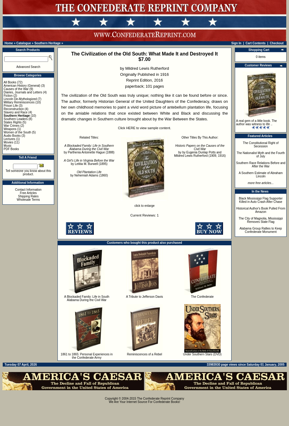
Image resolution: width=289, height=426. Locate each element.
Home (9, 43)
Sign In (236, 43)
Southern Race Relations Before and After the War (260, 164)
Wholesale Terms (28, 199)
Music (7, 145)
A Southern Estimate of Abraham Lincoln (261, 174)
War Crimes (11, 125)
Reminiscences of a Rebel (144, 354)
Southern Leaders (16, 119)
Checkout (277, 43)
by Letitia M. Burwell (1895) (89, 162)
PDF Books (11, 149)
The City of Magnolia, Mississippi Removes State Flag (261, 220)
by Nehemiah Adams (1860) (89, 173)
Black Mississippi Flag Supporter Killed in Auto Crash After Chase (261, 200)
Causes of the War (16, 89)
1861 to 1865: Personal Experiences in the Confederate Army (87, 356)
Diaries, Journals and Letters (23, 92)
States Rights (12, 122)
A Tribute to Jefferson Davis (144, 296)
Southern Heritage (47, 43)
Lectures (9, 139)
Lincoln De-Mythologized (20, 99)
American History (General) (22, 85)
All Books (10, 82)
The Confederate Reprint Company (160, 398)
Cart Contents (256, 43)
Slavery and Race (16, 112)
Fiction (8, 95)
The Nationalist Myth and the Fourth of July (261, 154)
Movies (8, 142)
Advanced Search (28, 67)
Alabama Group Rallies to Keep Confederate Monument (260, 230)
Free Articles (28, 193)
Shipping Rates (28, 196)
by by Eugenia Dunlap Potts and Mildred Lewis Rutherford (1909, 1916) (200, 150)
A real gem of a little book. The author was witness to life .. (256, 122)
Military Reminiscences (19, 102)
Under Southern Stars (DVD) (202, 354)
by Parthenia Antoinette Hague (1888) (89, 149)
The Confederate (202, 296)
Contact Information (28, 189)
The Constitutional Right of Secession (261, 144)
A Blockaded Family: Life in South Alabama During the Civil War (86, 298)
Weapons (10, 129)
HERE (131, 128)
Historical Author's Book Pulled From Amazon (260, 210)
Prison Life (11, 105)
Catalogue (23, 43)
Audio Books (12, 135)
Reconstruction (14, 109)
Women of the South (17, 132)
